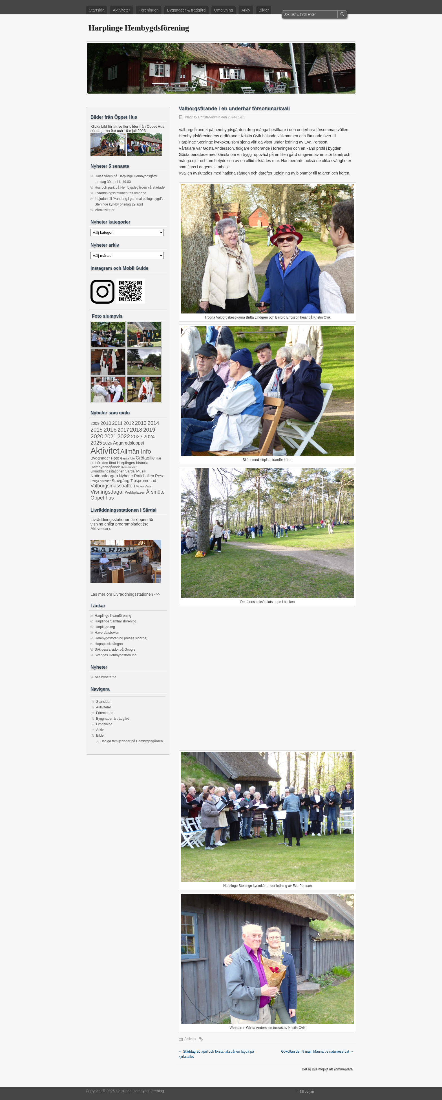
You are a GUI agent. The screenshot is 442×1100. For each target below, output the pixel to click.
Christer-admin (209, 117)
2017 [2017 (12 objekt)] (123, 430)
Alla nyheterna (105, 677)
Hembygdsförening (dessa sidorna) (121, 638)
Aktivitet (190, 1039)
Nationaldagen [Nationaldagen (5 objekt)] (104, 475)
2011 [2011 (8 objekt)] (117, 423)
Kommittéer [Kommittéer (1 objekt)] (128, 467)
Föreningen (149, 10)
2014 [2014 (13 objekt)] (153, 423)
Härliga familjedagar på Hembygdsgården (131, 741)
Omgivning (223, 10)
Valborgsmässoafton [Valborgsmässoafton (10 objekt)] (112, 486)
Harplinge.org (105, 627)
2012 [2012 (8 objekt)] (128, 423)
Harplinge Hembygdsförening (139, 27)
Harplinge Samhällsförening (115, 621)
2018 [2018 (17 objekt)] (136, 430)
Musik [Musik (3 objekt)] (141, 471)
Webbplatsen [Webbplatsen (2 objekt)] (135, 492)
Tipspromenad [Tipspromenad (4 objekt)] (143, 480)
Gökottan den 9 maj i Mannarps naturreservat (317, 1051)
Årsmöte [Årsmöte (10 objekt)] (155, 492)
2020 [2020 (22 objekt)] (96, 436)
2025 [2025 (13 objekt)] (96, 443)
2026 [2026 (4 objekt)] (107, 443)
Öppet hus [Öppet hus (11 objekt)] (102, 498)
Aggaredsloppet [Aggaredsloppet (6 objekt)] (128, 443)
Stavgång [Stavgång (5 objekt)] (120, 480)
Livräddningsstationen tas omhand (120, 193)
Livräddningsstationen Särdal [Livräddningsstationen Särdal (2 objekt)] (112, 471)
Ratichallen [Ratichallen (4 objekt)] (144, 476)
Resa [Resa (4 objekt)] (160, 476)
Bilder (264, 10)
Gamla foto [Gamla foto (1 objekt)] (127, 458)
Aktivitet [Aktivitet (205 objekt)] (105, 450)
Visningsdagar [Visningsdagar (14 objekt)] (107, 492)
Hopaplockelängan (109, 644)
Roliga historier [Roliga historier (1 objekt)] (100, 481)
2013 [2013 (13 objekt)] (141, 423)
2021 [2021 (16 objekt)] (110, 436)
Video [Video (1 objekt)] (140, 486)
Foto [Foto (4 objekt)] (115, 458)
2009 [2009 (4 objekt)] (95, 423)
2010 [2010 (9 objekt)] (105, 423)
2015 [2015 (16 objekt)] (96, 430)
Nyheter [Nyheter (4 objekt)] (126, 476)
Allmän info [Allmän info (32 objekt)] (135, 451)
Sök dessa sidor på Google (115, 649)
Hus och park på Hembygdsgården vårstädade (130, 187)
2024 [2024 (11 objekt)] (149, 436)
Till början (306, 1092)
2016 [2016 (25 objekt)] (110, 429)
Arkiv (245, 10)
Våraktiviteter (104, 210)
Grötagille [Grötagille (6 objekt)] (145, 458)
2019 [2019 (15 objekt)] (149, 430)
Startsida (96, 10)
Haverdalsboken (107, 633)
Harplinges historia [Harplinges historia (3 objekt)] (132, 463)
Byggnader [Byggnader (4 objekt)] (100, 458)
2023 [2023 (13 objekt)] (136, 436)
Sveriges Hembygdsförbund (115, 655)
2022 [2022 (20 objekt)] (123, 436)
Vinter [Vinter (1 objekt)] (149, 486)
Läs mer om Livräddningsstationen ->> (125, 594)
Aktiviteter (121, 10)
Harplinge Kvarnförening (113, 616)
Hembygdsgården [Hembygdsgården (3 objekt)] (105, 467)
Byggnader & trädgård (186, 10)
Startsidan (103, 702)
